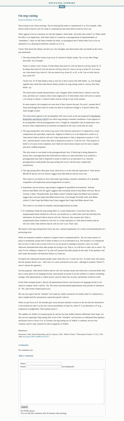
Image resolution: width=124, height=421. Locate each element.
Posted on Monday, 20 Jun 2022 (30, 20)
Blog (62, 6)
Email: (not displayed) (47, 366)
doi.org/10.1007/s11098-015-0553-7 (36, 337)
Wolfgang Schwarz (62, 3)
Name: (40, 363)
